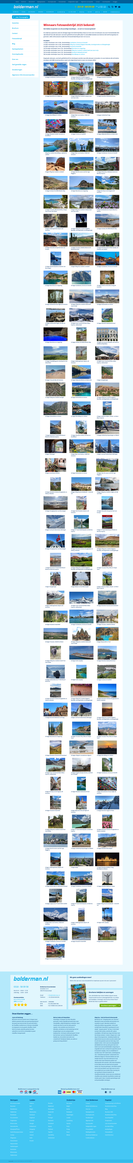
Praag (68, 1129)
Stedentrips (13, 1112)
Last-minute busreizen (111, 1123)
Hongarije (32, 1129)
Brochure (23, 1)
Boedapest (69, 1112)
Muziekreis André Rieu (111, 1106)
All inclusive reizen (15, 1103)
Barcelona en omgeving (78, 48)
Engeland (32, 1117)
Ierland (31, 1132)
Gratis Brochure (109, 1135)
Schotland (51, 1123)
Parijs (67, 1126)
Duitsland (32, 1115)
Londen (68, 1117)
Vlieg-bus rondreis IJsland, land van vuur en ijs (85, 50)
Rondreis (40, 12)
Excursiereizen (14, 1117)
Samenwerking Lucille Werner (113, 1103)
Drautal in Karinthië (75, 46)
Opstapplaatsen (41, 1)
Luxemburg (69, 1120)
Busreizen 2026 (109, 1112)
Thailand (50, 1129)
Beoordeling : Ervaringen (19, 1000)
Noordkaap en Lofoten (78, 54)
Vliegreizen (61, 12)
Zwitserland (51, 1138)
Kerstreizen (13, 1149)
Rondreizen (13, 1115)
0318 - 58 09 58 (84, 7)
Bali (31, 1106)
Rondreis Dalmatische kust (79, 52)
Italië (31, 1138)
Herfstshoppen (14, 1146)
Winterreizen (13, 1152)
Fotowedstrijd (62, 1)
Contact (98, 1)
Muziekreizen (50, 12)
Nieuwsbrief (32, 1)
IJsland (31, 1135)
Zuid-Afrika (51, 1135)
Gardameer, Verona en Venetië (78, 42)
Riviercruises (13, 1123)
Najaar (90, 12)
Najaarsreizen (14, 1143)
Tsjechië (50, 1132)
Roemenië (50, 1120)
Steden (23, 12)
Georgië (32, 1123)
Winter (105, 12)
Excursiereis (31, 12)
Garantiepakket (106, 1)
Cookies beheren (90, 1138)
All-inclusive (72, 12)
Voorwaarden (89, 1123)
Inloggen (115, 1)
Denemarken (33, 1112)
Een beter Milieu (109, 1126)
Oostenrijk (51, 1112)
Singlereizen (13, 1120)
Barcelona (69, 1103)
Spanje (50, 1126)
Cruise (81, 12)
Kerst (97, 12)
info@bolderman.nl (54, 995)
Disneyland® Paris (15, 1129)
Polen (49, 1115)
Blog (106, 1109)
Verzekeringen (89, 1117)
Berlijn (68, 1109)
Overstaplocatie (52, 1)
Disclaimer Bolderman (91, 1135)
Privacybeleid (89, 1129)
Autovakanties (14, 1126)
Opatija (68, 1123)
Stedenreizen (13, 1155)
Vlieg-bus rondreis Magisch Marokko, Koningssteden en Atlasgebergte (90, 44)
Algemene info (89, 1120)
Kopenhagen (69, 1115)
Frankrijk (32, 1120)
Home (17, 1)
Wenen (68, 1135)
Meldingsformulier (90, 1132)
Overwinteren (13, 1140)
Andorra (32, 1103)
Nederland (51, 1106)
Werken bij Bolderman (91, 1106)
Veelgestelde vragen (73, 1)
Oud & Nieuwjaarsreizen (16, 1132)
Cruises (12, 1135)
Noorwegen (51, 1109)
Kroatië (32, 1140)
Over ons (88, 1109)
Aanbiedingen (115, 12)
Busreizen (16, 12)
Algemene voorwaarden (87, 1)
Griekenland (33, 1126)
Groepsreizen (108, 1120)
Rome (68, 1132)
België (31, 1109)
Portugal (50, 1117)
